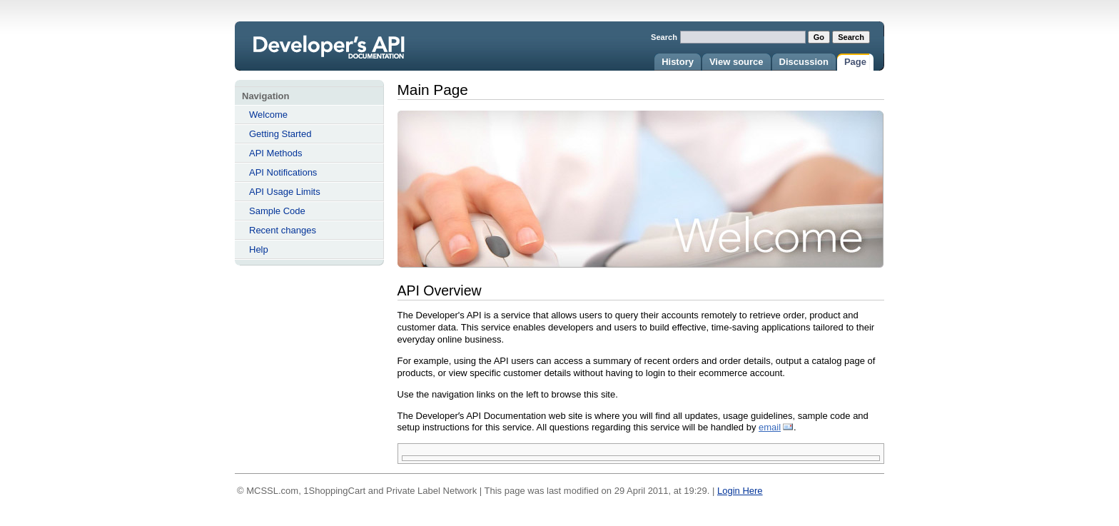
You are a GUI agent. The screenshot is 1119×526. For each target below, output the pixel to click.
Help (258, 249)
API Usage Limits (284, 191)
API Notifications (283, 172)
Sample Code (277, 211)
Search (664, 37)
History (678, 61)
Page (855, 61)
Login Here (740, 490)
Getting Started (280, 133)
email (770, 427)
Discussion (804, 61)
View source (736, 61)
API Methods (275, 153)
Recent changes (282, 230)
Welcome (268, 114)
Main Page (347, 55)
